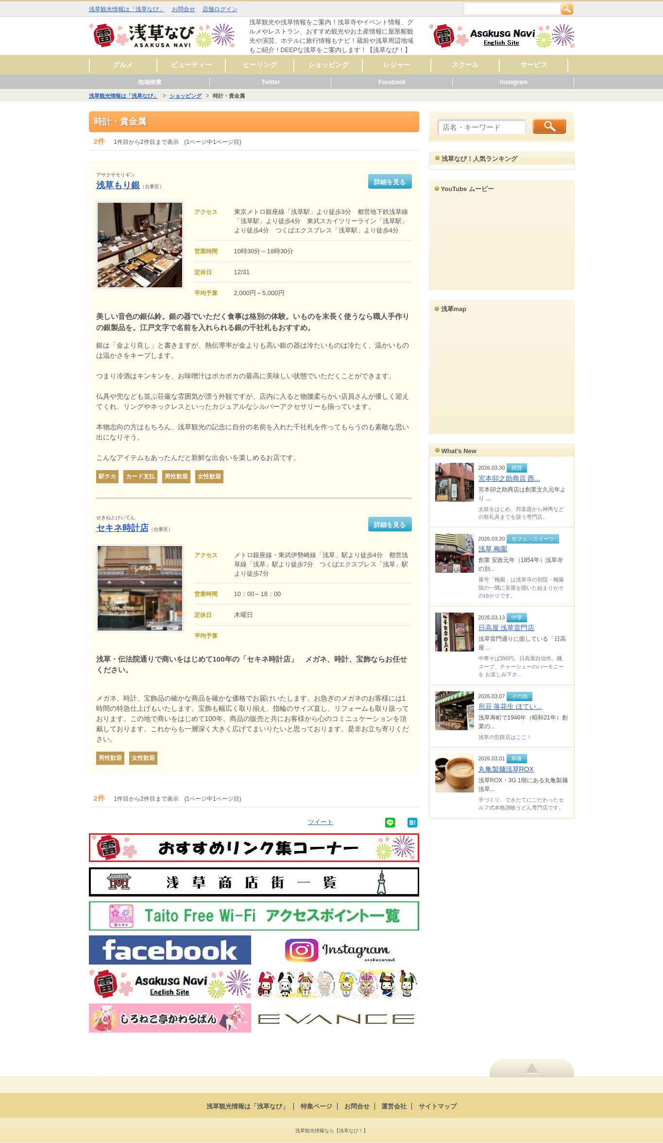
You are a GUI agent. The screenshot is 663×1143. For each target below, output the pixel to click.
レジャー (396, 65)
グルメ (123, 65)
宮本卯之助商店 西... (509, 478)
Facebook (392, 82)
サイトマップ (438, 1106)
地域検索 (149, 82)
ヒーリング (260, 65)
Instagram (513, 82)
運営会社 (394, 1106)
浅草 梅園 (493, 549)
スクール (465, 65)
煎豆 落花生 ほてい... (510, 706)
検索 (567, 9)
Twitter (270, 82)
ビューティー (191, 65)
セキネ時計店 (122, 528)
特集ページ (316, 1106)
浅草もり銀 (118, 185)
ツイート (320, 822)
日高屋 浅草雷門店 (506, 628)
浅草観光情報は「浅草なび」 (127, 9)
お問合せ (183, 9)
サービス (533, 65)
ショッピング (328, 65)
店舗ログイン (220, 9)
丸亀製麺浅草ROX (506, 769)
